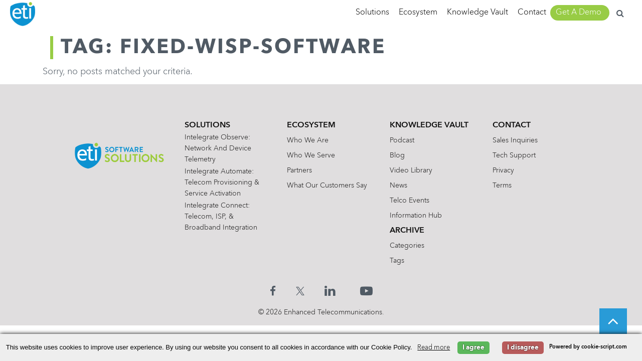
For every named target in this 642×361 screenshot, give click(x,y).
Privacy (503, 170)
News (398, 185)
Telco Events (409, 200)
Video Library (411, 170)
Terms (502, 185)
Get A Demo (578, 13)
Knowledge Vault (477, 13)
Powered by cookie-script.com (588, 347)
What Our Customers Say (327, 185)
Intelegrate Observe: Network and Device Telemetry (218, 148)
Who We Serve (311, 155)
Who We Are (308, 140)
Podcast (402, 140)
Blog (397, 155)
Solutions (372, 13)
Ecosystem (418, 13)
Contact (532, 13)
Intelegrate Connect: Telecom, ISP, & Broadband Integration (221, 216)
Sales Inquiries (515, 140)
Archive (407, 231)
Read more (433, 347)
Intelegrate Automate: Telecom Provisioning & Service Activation (222, 182)
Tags (397, 260)
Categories (407, 245)
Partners (299, 170)
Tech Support (514, 155)
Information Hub (416, 215)
